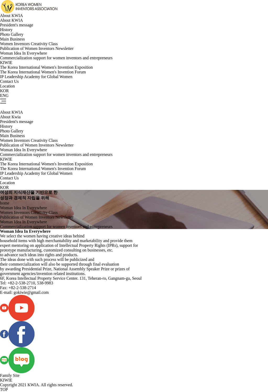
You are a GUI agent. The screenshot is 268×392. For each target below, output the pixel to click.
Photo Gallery (11, 34)
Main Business (12, 39)
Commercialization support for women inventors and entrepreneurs (56, 58)
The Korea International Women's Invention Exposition (46, 67)
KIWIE (6, 62)
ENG (4, 95)
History (6, 29)
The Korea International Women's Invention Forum (43, 72)
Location (7, 86)
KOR (4, 91)
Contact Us (9, 81)
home (4, 203)
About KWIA (11, 15)
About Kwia (10, 117)
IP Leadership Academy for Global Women (36, 76)
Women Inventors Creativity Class (29, 44)
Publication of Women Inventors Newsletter (37, 48)
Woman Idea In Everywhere (23, 53)
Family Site (9, 375)
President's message (16, 25)
